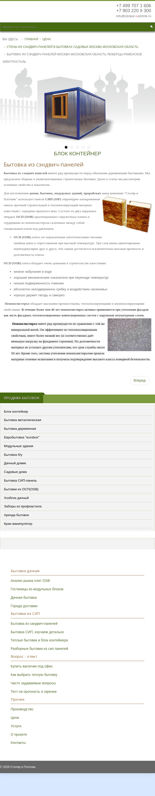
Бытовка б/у (13, 455)
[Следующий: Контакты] (139, 380)
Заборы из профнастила (22, 506)
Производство (22, 709)
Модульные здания (18, 446)
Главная (31, 39)
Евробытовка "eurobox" (21, 437)
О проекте (19, 734)
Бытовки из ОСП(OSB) (21, 489)
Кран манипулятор (18, 524)
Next (147, 110)
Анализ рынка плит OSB (30, 581)
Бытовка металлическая (22, 420)
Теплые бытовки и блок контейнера (39, 640)
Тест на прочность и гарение (34, 692)
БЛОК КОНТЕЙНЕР (77, 153)
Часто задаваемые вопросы (33, 683)
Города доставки (24, 606)
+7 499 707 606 (133, 5)
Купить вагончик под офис (32, 666)
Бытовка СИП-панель (20, 480)
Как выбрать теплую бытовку (34, 675)
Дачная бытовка (24, 597)
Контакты (18, 743)
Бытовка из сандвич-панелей (34, 624)
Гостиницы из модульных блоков (37, 589)
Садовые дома (15, 472)
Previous (7, 110)
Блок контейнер (16, 411)
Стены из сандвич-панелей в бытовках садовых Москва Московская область (72, 47)
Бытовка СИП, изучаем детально (37, 632)
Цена (46, 39)
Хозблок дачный (16, 498)
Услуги (16, 726)
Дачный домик (15, 463)
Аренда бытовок (16, 515)
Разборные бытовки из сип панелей (39, 649)
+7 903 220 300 (133, 10)
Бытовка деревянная (20, 429)
